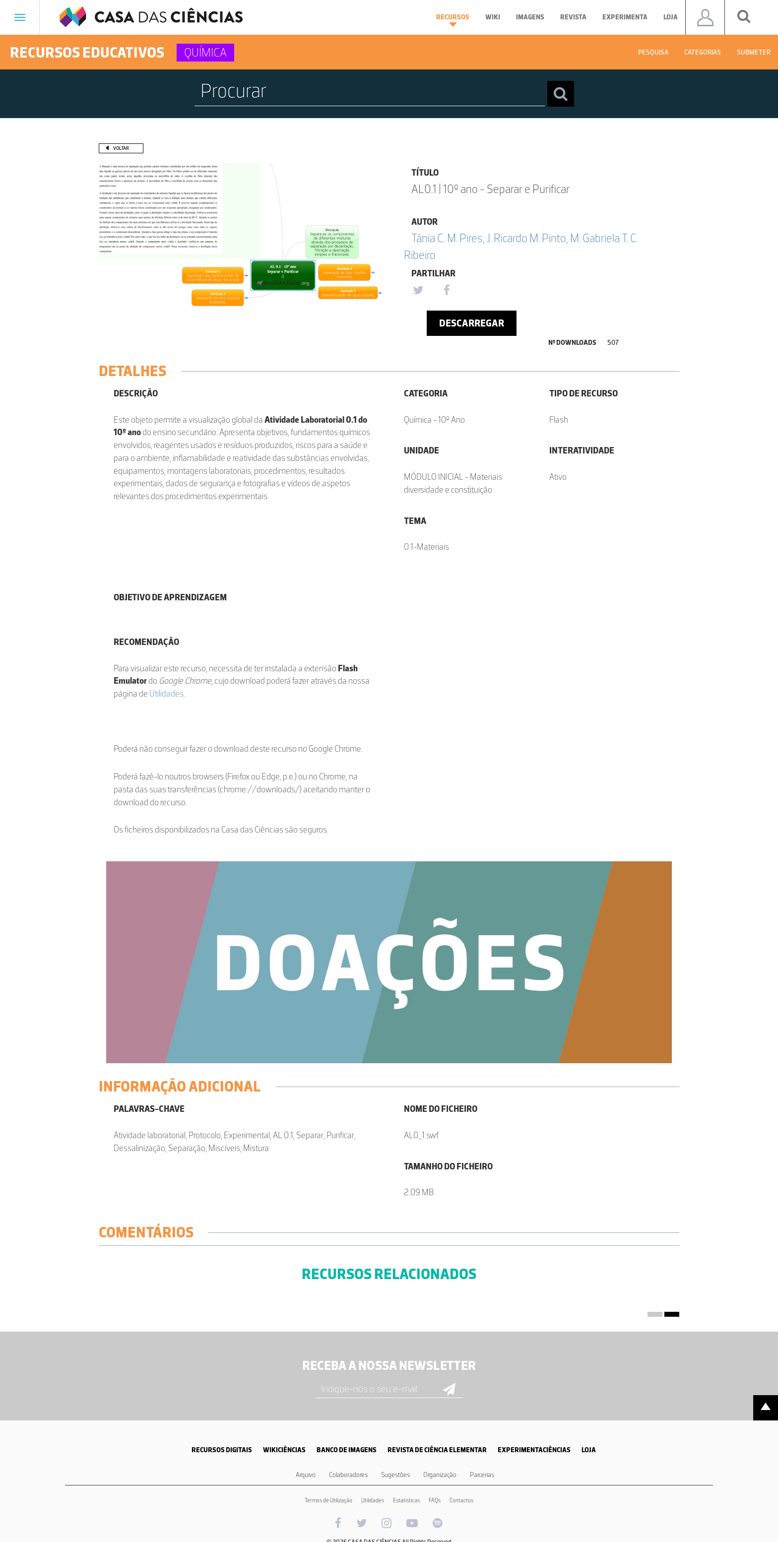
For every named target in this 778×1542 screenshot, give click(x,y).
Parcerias (482, 1475)
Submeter (754, 52)
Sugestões (395, 1475)
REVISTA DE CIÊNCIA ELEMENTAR (437, 1450)
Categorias (702, 52)
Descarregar (471, 323)
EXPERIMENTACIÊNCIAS (534, 1450)
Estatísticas (406, 1500)
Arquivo (306, 1475)
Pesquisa (653, 52)
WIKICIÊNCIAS (284, 1450)
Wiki (492, 17)
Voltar (121, 148)
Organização (439, 1475)
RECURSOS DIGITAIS (222, 1450)
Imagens (530, 17)
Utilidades (166, 693)
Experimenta (625, 17)
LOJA (589, 1450)
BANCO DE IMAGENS (347, 1450)
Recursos (452, 20)
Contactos (461, 1500)
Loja (670, 17)
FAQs (435, 1500)
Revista (573, 17)
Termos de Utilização (328, 1500)
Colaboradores (348, 1475)
